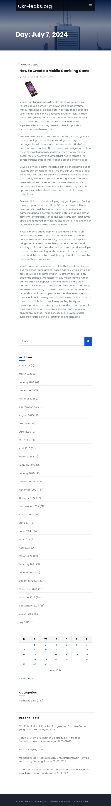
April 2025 (24, 448)
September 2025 (29, 407)
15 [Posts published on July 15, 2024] (24, 654)
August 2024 (26, 514)
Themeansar (82, 801)
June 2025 (25, 431)
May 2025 (24, 440)
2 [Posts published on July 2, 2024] (34, 645)
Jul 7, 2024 (28, 76)
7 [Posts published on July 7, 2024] (86, 645)
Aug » (30, 678)
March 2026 (25, 373)
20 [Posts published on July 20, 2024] (76, 654)
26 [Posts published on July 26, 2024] (66, 659)
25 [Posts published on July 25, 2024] (56, 659)
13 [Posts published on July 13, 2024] (77, 649)
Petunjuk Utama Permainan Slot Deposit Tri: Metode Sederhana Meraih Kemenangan (50, 739)
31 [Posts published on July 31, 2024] (45, 664)
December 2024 (28, 481)
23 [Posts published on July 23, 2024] (35, 659)
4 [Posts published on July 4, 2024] (56, 645)
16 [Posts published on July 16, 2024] (35, 654)
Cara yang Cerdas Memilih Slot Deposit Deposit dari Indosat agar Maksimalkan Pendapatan (55, 771)
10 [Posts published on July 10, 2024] (45, 649)
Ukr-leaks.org (35, 6)
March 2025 (25, 456)
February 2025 (27, 465)
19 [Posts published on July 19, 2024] (66, 654)
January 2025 (27, 473)
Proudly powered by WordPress (32, 801)
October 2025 (27, 398)
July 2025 (24, 423)
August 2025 (26, 415)
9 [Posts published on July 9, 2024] (34, 649)
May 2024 (24, 539)
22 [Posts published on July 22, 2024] (24, 659)
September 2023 (29, 605)
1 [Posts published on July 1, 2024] (24, 645)
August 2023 (26, 614)
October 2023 (27, 597)
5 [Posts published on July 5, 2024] (66, 645)
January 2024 (27, 572)
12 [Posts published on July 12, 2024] (66, 649)
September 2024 (29, 506)
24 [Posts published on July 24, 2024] (45, 659)
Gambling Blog (29, 64)
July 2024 (24, 522)
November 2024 (28, 489)
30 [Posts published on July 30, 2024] (34, 664)
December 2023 (28, 580)
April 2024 (24, 547)
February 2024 (27, 564)
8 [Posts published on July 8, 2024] (24, 649)
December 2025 (28, 390)
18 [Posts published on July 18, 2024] (56, 654)
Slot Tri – (24, 749)
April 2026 (24, 365)
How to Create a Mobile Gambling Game (54, 70)
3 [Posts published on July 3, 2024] (45, 645)
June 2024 (25, 531)
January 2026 (27, 382)
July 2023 (24, 622)
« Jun (22, 678)
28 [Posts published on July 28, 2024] (87, 659)
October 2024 (27, 498)
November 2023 (28, 589)
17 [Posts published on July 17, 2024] (45, 654)
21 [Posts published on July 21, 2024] (87, 654)
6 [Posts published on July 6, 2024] (76, 645)
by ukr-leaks (45, 76)
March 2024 (25, 556)
